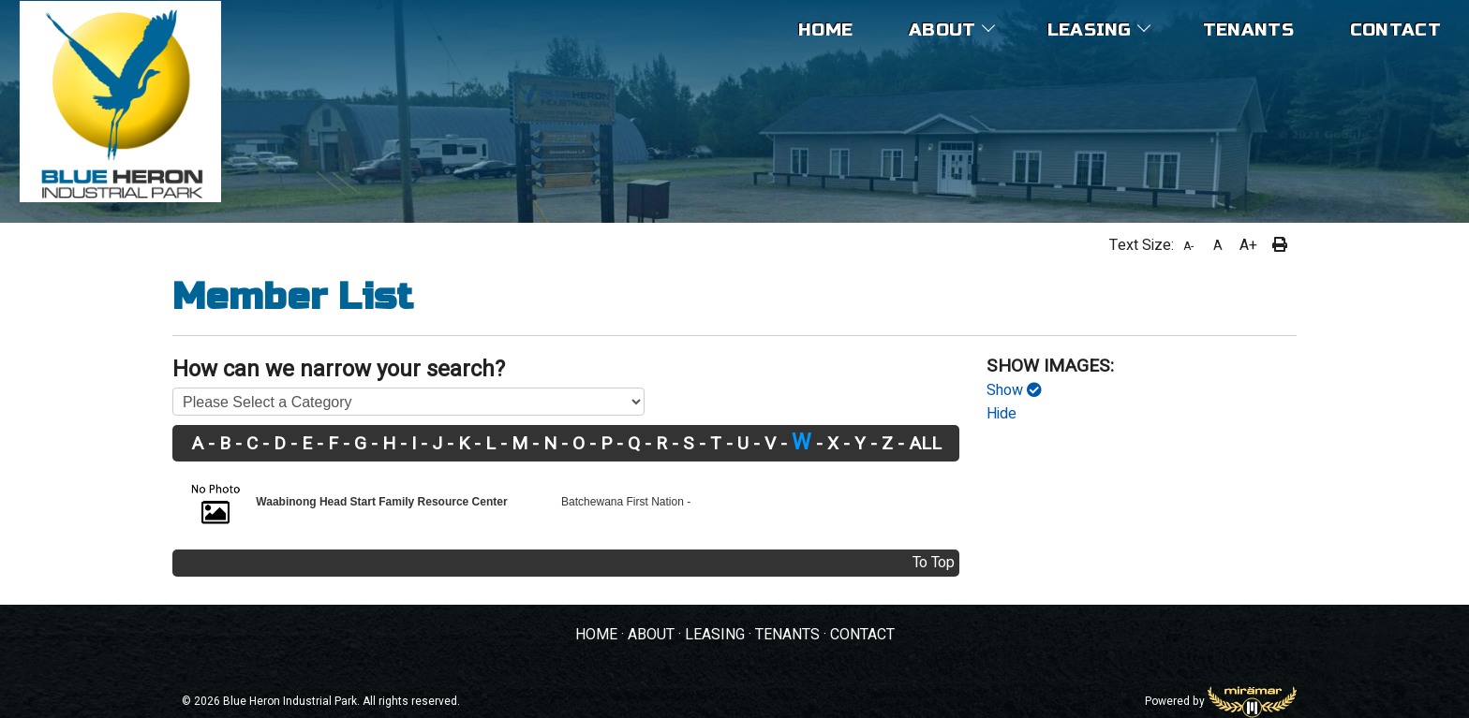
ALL (925, 444)
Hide (1001, 414)
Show (1014, 391)
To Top (934, 562)
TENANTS (787, 634)
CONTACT (862, 634)
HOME (596, 634)
